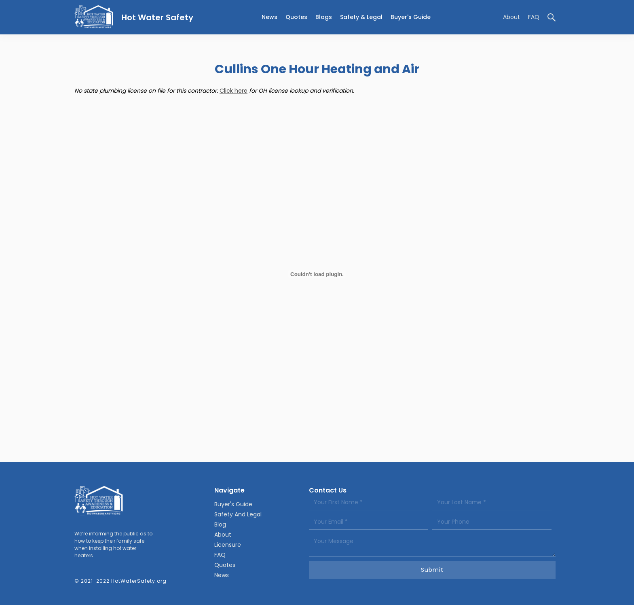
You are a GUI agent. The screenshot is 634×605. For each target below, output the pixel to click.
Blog (220, 524)
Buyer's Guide (411, 17)
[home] (133, 17)
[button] (361, 17)
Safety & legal (361, 17)
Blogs (323, 17)
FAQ (533, 17)
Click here (233, 91)
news (269, 17)
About (511, 17)
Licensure (227, 545)
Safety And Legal (238, 514)
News (221, 575)
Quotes (296, 17)
